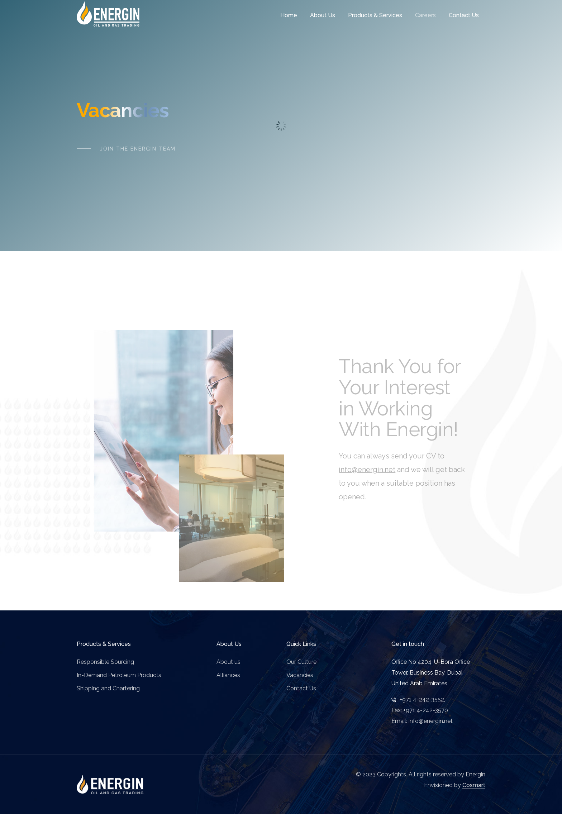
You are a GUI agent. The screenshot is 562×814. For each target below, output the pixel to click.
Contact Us (464, 15)
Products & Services (375, 15)
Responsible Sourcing (105, 661)
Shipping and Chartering (108, 688)
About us (228, 661)
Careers (425, 15)
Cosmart (473, 785)
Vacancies (299, 675)
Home (288, 15)
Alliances (228, 675)
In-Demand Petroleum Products (119, 675)
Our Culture (301, 661)
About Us (322, 15)
